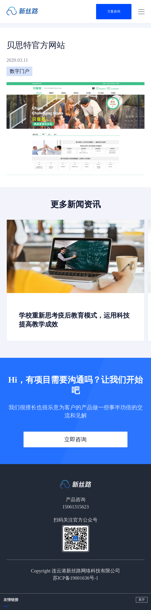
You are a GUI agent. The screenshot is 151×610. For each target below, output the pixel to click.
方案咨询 (113, 11)
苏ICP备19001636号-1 (75, 578)
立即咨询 (75, 439)
